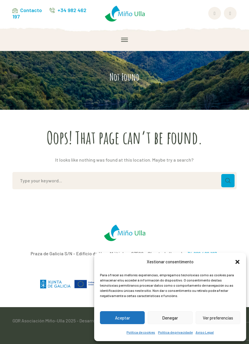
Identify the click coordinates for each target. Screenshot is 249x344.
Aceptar (122, 317)
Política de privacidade (175, 332)
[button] (237, 262)
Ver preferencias (218, 317)
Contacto (31, 10)
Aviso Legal (205, 332)
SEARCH (228, 180)
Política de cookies (141, 332)
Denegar (170, 317)
